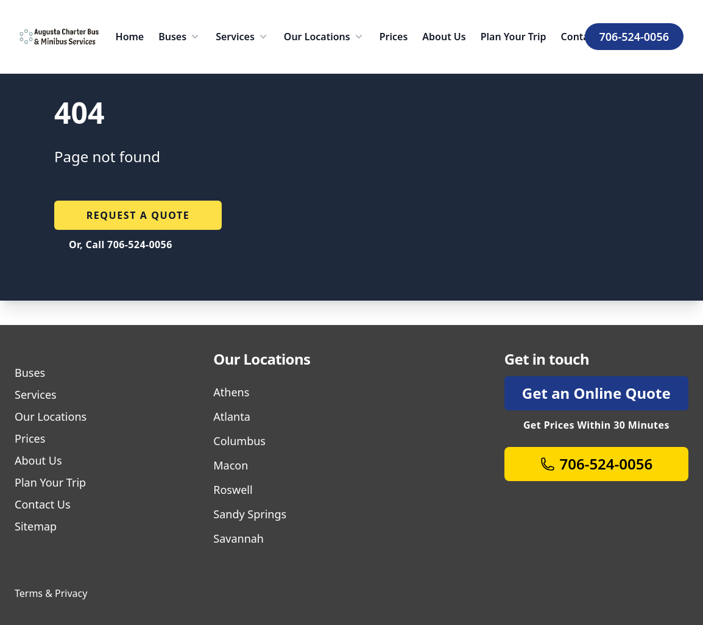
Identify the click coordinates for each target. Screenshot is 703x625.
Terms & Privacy (51, 593)
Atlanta (231, 416)
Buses (179, 36)
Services (242, 36)
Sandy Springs (249, 514)
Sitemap (36, 526)
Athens (231, 392)
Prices (394, 36)
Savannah (238, 538)
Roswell (232, 489)
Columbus (239, 441)
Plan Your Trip (513, 36)
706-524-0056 (634, 36)
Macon (230, 465)
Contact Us (43, 504)
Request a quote (138, 215)
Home (130, 36)
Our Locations (324, 36)
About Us (443, 36)
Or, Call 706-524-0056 (120, 244)
